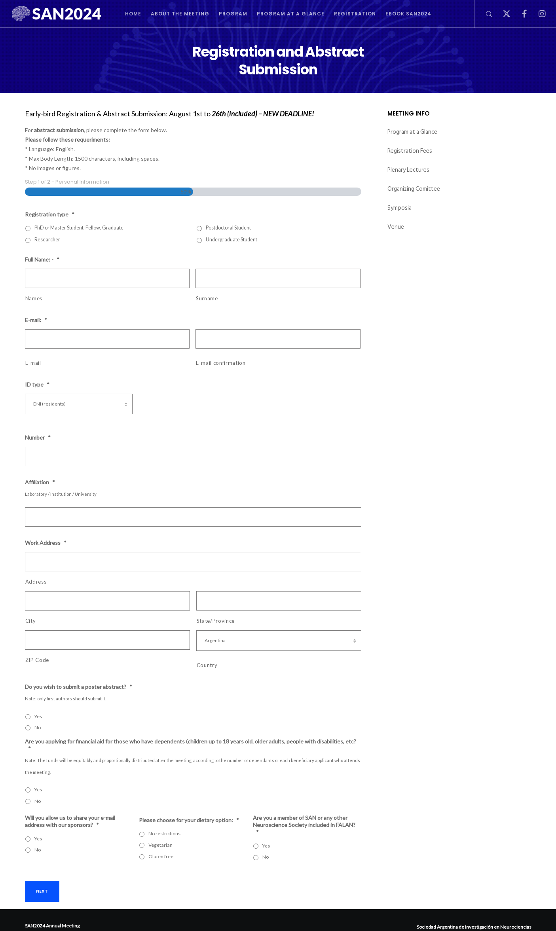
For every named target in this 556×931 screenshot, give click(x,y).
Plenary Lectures (408, 170)
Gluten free (160, 856)
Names (33, 298)
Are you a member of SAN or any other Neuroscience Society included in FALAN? (304, 824)
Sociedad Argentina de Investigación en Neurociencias (474, 927)
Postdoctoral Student (228, 228)
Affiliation (40, 482)
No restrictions (164, 833)
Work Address (45, 542)
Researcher (47, 240)
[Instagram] (537, 14)
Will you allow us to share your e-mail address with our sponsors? (70, 821)
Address (36, 581)
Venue (395, 227)
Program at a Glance (412, 132)
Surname (207, 298)
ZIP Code (37, 660)
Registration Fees (409, 151)
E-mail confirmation (221, 363)
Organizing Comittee (413, 189)
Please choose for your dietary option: (189, 820)
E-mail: (36, 320)
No (37, 727)
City (30, 621)
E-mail (33, 363)
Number (38, 437)
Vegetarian (160, 845)
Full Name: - (42, 259)
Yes (38, 716)
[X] (501, 14)
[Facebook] (519, 14)
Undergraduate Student (231, 240)
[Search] (484, 14)
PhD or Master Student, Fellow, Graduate (78, 228)
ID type (37, 384)
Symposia (399, 208)
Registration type (49, 214)
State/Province (216, 621)
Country (207, 665)
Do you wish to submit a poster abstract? (78, 686)
